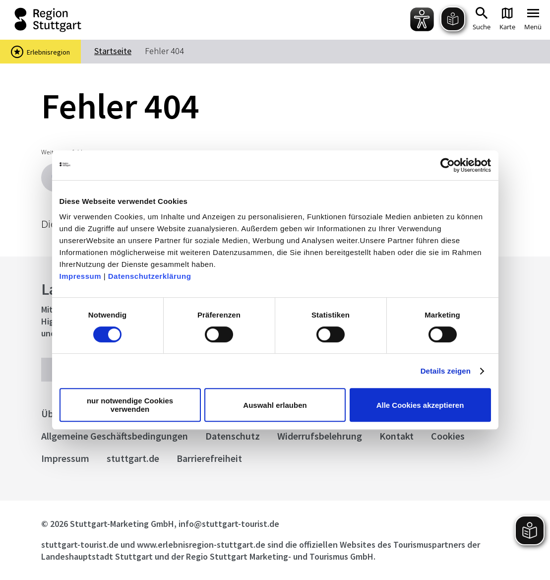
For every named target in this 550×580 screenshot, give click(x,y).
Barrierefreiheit (209, 458)
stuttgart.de (133, 458)
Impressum (81, 276)
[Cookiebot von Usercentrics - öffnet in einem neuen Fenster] (447, 165)
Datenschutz (232, 436)
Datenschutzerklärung (149, 276)
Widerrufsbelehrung (319, 436)
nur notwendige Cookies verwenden (130, 404)
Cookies (448, 436)
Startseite (112, 51)
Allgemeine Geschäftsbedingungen (114, 436)
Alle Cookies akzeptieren (420, 405)
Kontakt (396, 436)
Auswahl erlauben (274, 405)
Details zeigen (446, 371)
